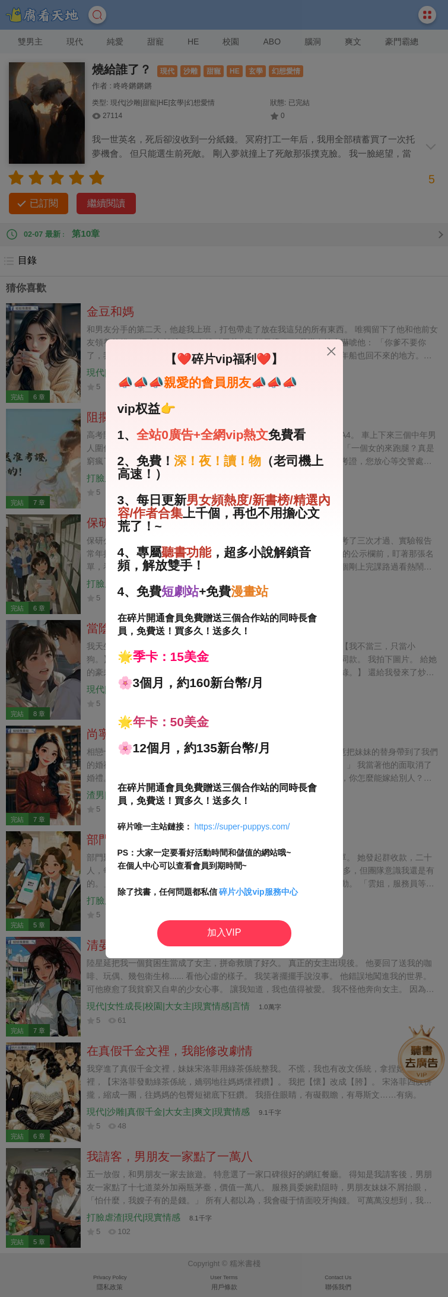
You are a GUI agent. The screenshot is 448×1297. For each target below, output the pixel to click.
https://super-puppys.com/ (242, 826)
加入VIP (224, 932)
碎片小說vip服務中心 (258, 892)
